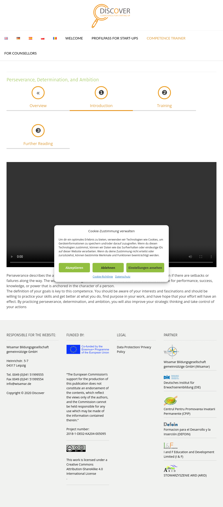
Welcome (74, 38)
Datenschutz (122, 276)
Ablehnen (108, 268)
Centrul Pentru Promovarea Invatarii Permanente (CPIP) (189, 411)
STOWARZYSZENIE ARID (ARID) (185, 475)
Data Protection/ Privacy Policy (134, 349)
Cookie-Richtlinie (103, 276)
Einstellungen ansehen (145, 268)
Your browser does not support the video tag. (111, 214)
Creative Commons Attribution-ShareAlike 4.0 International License (84, 469)
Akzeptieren (74, 268)
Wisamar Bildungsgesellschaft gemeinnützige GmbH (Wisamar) (187, 364)
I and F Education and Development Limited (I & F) (189, 454)
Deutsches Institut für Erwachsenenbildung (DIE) (182, 385)
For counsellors (20, 53)
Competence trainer (166, 38)
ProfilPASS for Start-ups (115, 38)
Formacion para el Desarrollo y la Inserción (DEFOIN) (187, 431)
